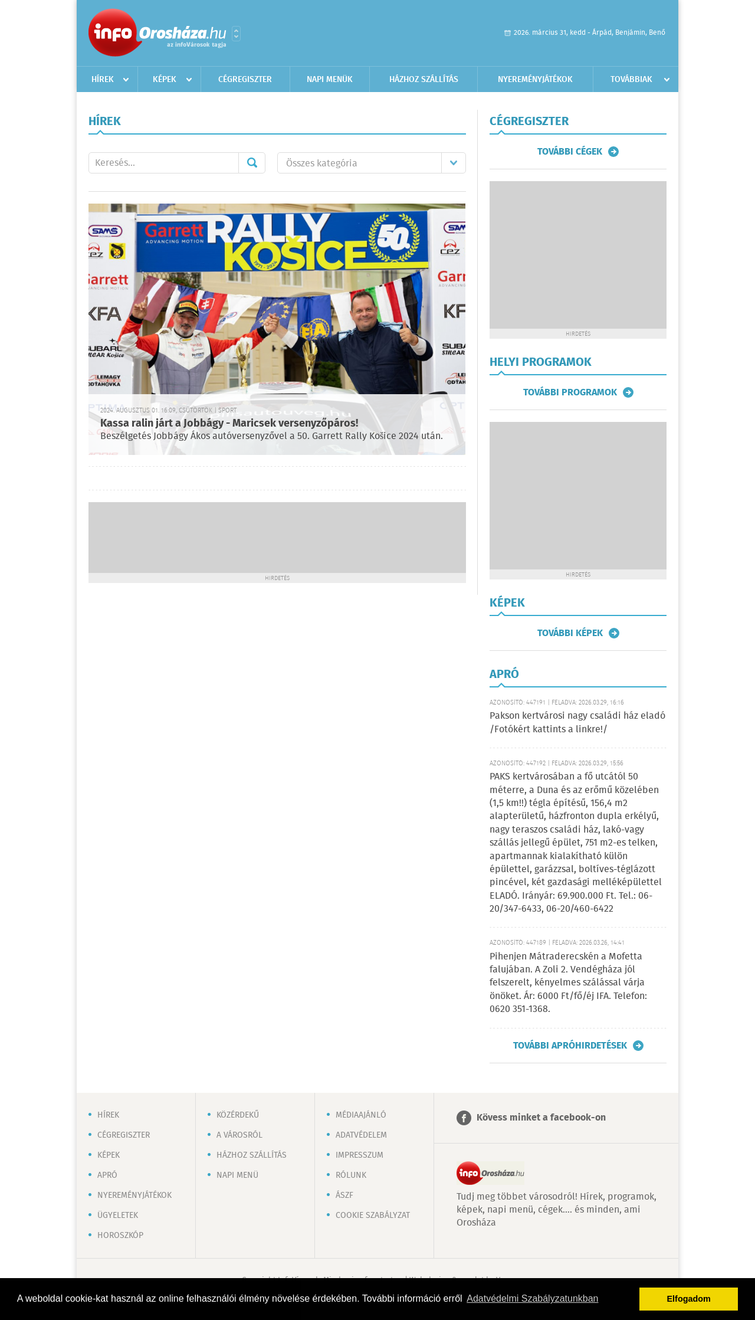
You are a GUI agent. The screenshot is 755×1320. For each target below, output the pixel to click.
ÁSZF (344, 1195)
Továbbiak (631, 79)
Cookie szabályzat (373, 1215)
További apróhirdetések (570, 1045)
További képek (570, 633)
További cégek (569, 151)
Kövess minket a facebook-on (541, 1118)
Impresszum (359, 1155)
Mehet (251, 162)
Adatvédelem (361, 1135)
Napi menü (237, 1175)
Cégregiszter (245, 79)
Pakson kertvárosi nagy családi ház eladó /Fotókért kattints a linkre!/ (577, 722)
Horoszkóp (120, 1235)
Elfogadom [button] (689, 1298)
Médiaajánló (361, 1115)
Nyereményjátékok (535, 79)
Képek (164, 79)
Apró (107, 1175)
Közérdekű (237, 1115)
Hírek (102, 79)
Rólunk (351, 1175)
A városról (239, 1135)
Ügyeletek (117, 1215)
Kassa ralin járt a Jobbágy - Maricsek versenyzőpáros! (229, 423)
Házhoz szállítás (423, 79)
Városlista (236, 33)
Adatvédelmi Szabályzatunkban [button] (532, 1298)
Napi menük (330, 79)
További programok (570, 392)
